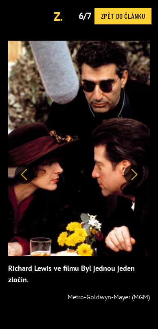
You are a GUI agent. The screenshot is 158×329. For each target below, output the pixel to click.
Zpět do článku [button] (123, 15)
